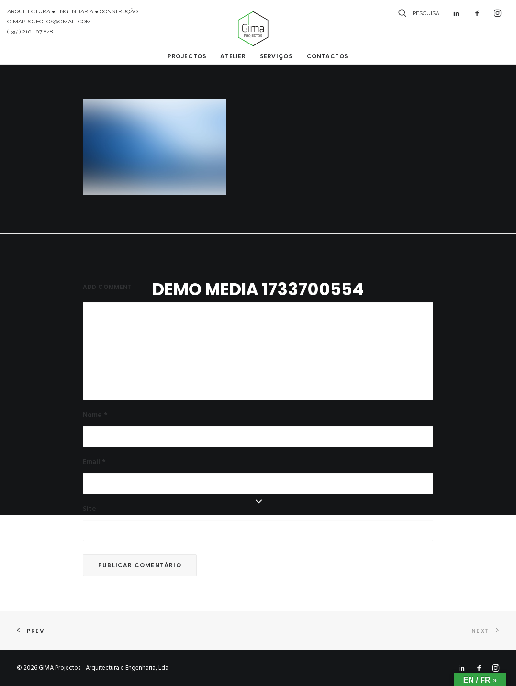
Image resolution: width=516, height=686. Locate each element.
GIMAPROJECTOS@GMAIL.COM (49, 21)
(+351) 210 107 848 (30, 31)
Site (89, 509)
